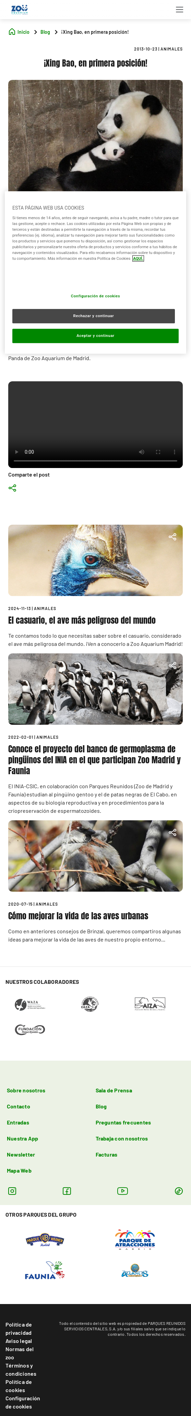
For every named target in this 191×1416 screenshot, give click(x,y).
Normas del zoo (19, 1353)
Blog (101, 1106)
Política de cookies (18, 1385)
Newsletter (21, 1154)
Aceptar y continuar (95, 335)
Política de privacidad (18, 1328)
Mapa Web (19, 1170)
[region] (95, 272)
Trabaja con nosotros (122, 1138)
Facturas (107, 1154)
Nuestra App (22, 1138)
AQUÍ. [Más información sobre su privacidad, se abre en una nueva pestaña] (138, 258)
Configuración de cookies (22, 1402)
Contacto (18, 1106)
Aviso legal (18, 1340)
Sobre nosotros (26, 1090)
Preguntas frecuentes (123, 1122)
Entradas (18, 1122)
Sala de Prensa (114, 1090)
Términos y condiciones (21, 1369)
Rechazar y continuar (93, 315)
